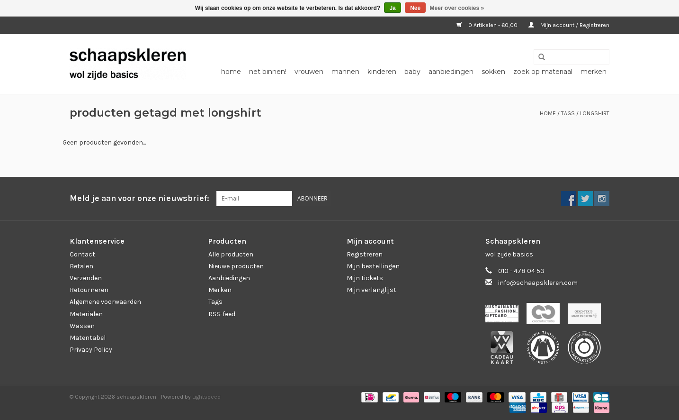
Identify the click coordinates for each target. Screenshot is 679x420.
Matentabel (88, 338)
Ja (392, 8)
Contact (82, 254)
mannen (345, 71)
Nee (415, 8)
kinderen (381, 71)
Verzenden (86, 278)
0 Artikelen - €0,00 (487, 25)
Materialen (86, 314)
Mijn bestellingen (373, 266)
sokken (493, 71)
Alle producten (230, 254)
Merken (594, 71)
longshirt (594, 113)
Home (231, 71)
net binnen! (267, 71)
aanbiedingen (451, 71)
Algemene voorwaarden (105, 302)
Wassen (82, 326)
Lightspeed (206, 396)
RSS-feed (221, 314)
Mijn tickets (365, 278)
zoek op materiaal (542, 71)
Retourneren (89, 290)
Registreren (365, 254)
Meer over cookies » (457, 8)
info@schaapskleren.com (538, 283)
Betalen (81, 266)
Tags (568, 113)
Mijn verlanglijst (371, 290)
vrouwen (309, 71)
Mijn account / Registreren (568, 25)
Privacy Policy (91, 350)
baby (412, 71)
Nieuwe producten (236, 266)
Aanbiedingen (229, 278)
